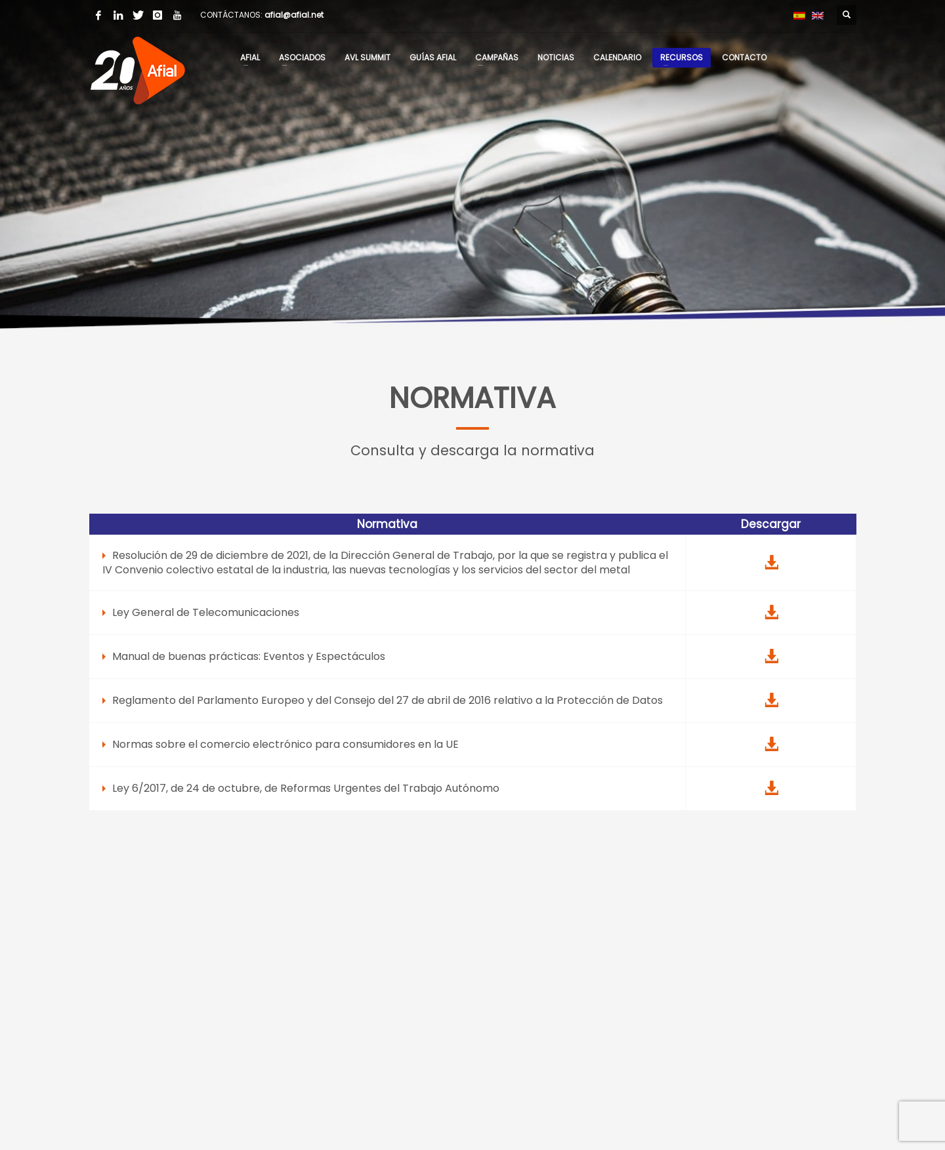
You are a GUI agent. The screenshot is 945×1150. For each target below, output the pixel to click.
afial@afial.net (294, 14)
